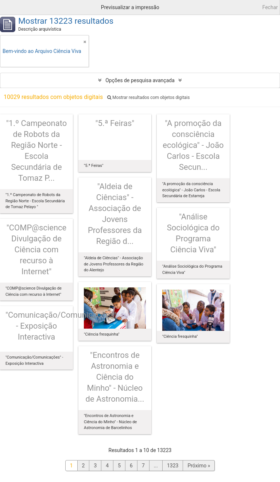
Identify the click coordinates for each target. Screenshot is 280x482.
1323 (172, 465)
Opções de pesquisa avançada (140, 80)
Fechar (270, 7)
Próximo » (198, 465)
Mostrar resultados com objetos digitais (148, 97)
